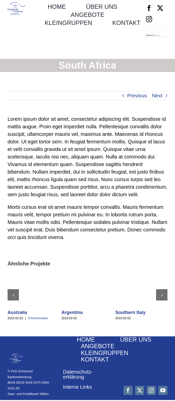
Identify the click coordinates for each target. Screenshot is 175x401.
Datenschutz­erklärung (78, 374)
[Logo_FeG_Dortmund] (16, 4)
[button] (13, 295)
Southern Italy (130, 312)
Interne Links (77, 387)
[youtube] (162, 390)
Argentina (72, 312)
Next (157, 95)
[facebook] (149, 8)
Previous (137, 95)
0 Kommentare (38, 318)
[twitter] (160, 8)
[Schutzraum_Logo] (156, 37)
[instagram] (149, 19)
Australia (17, 312)
